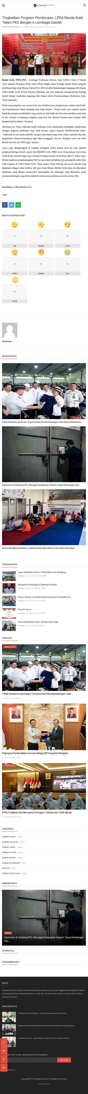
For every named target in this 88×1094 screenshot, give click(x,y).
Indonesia (9, 1069)
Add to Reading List (10, 27)
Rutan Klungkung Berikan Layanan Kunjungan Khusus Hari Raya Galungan (38, 548)
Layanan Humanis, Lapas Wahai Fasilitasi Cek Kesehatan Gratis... (44, 1038)
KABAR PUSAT (9, 836)
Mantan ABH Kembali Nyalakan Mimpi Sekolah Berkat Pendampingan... (46, 1026)
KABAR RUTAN (9, 852)
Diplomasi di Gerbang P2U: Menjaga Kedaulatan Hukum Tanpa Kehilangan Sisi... (41, 485)
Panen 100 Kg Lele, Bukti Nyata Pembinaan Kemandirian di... (45, 597)
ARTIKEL (6, 868)
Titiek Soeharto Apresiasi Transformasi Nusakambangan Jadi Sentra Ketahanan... (42, 422)
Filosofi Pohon (24, 609)
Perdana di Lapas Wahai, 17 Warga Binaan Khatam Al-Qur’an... (43, 1013)
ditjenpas (6, 341)
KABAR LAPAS (8, 847)
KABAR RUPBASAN (11, 862)
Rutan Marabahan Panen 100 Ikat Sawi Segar (38, 622)
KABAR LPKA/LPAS (29, 27)
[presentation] (75, 894)
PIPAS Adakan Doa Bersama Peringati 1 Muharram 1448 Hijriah (37, 812)
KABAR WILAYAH (10, 841)
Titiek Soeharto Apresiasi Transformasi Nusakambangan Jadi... (37, 693)
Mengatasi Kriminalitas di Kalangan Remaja (37, 584)
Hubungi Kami (44, 1084)
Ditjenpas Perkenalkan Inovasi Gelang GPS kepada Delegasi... (35, 753)
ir (2, 698)
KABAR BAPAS (9, 857)
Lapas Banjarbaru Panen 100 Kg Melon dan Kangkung (42, 572)
